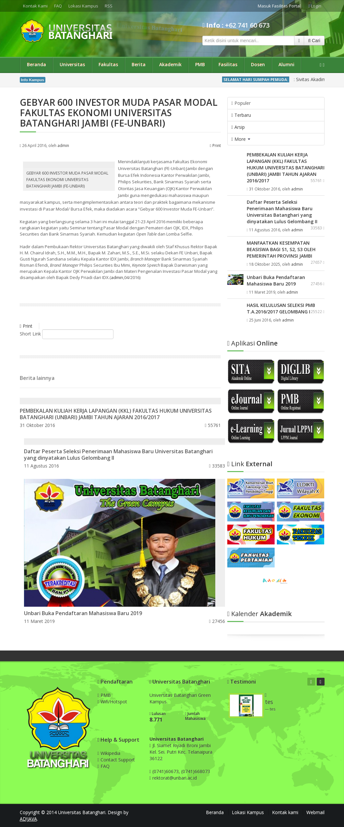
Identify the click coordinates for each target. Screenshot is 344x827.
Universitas (72, 64)
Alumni (286, 64)
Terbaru (241, 115)
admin (63, 145)
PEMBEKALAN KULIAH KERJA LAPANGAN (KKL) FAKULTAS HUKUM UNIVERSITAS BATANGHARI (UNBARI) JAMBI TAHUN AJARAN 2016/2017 (116, 414)
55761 (212, 425)
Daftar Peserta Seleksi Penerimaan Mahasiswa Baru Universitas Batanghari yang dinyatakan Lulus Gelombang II (118, 454)
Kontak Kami (35, 6)
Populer (241, 103)
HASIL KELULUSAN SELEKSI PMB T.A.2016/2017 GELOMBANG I (281, 308)
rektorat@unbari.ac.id (174, 778)
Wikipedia (109, 753)
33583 (217, 466)
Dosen (258, 64)
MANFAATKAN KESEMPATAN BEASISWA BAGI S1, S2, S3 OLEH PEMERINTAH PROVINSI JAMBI (281, 249)
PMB (200, 64)
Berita (139, 64)
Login (314, 6)
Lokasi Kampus (83, 6)
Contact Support (116, 760)
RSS (109, 6)
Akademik (170, 64)
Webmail (315, 812)
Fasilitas (228, 64)
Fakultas (108, 64)
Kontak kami (285, 812)
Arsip (238, 127)
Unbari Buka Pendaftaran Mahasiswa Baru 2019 (83, 613)
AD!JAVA (28, 819)
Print (215, 145)
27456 (217, 621)
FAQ (58, 6)
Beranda (36, 64)
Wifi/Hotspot (112, 702)
